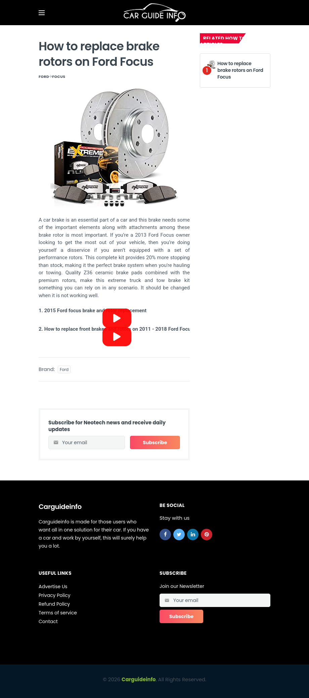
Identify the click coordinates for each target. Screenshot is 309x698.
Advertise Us (53, 586)
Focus (58, 76)
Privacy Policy (55, 595)
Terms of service (58, 612)
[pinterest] (206, 534)
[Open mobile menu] (42, 12)
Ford (44, 76)
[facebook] (165, 534)
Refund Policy (54, 604)
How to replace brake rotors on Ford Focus (240, 70)
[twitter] (179, 534)
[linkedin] (192, 534)
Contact (48, 621)
